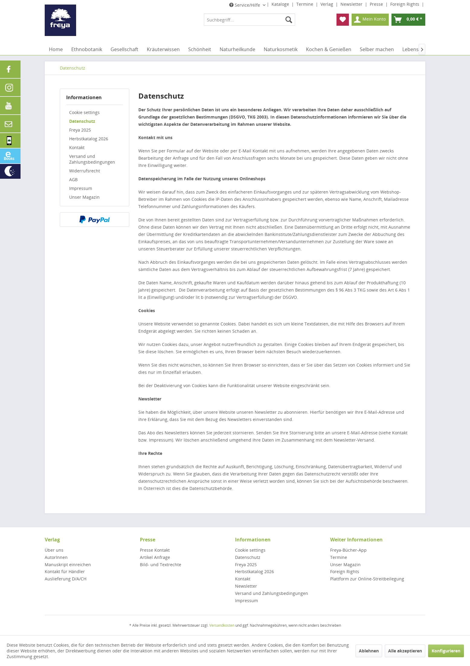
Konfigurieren (446, 651)
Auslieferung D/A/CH (65, 579)
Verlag (327, 4)
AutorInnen (56, 557)
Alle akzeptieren (405, 651)
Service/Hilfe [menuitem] (245, 5)
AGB (73, 179)
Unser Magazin (84, 197)
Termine (305, 4)
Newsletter (352, 4)
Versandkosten (221, 625)
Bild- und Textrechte (160, 564)
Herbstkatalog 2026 (88, 139)
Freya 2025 (80, 130)
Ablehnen (369, 651)
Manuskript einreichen (68, 564)
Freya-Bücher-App (348, 550)
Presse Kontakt (155, 550)
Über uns (54, 550)
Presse (377, 4)
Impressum (80, 188)
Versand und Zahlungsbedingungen (92, 159)
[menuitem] (249, 20)
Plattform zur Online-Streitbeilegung (367, 579)
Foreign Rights (405, 4)
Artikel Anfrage (155, 557)
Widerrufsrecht (84, 171)
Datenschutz (82, 121)
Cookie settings (84, 112)
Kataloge (281, 4)
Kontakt (77, 147)
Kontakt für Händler (65, 571)
